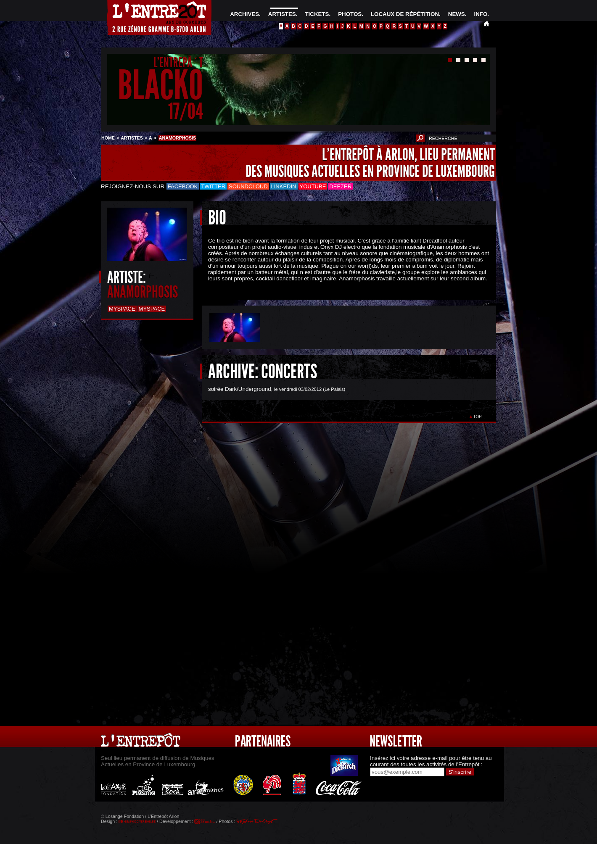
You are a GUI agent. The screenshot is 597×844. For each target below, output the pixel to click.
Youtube (313, 186)
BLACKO (160, 85)
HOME (108, 137)
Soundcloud (248, 186)
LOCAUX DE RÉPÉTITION (405, 14)
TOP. (477, 416)
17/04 (185, 111)
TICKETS (317, 14)
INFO (480, 14)
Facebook (183, 186)
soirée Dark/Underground (239, 389)
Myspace (122, 309)
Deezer (340, 186)
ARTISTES (282, 14)
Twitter (213, 186)
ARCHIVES (244, 14)
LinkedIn (283, 186)
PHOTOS (350, 14)
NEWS (456, 14)
